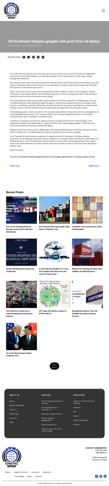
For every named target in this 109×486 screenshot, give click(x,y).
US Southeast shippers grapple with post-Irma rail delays (39, 157)
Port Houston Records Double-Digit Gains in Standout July (54, 228)
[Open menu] (103, 10)
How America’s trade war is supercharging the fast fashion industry (19, 313)
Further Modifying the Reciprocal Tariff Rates (20, 270)
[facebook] (96, 476)
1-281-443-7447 (101, 450)
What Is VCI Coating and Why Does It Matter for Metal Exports (87, 270)
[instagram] (100, 476)
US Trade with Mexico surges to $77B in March (52, 312)
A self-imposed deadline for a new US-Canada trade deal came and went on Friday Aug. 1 (53, 271)
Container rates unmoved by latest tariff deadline (87, 228)
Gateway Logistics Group (85, 157)
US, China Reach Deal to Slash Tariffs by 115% (19, 354)
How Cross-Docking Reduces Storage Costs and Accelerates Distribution (19, 229)
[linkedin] (105, 476)
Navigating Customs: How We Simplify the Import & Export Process (85, 313)
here (21, 150)
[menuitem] (22, 401)
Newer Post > (94, 165)
